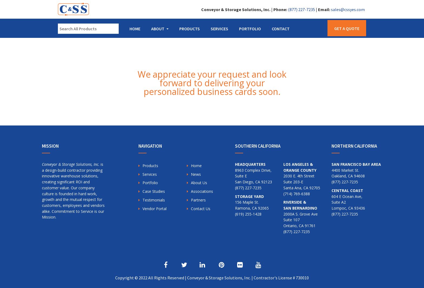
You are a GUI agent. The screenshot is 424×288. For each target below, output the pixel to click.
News (196, 174)
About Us (199, 182)
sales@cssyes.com (348, 9)
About (157, 28)
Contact (281, 28)
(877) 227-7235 (301, 9)
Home (135, 28)
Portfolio (250, 28)
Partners (198, 200)
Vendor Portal (155, 208)
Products (189, 28)
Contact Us (200, 208)
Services (219, 28)
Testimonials (154, 200)
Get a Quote (346, 28)
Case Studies (154, 191)
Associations (202, 191)
